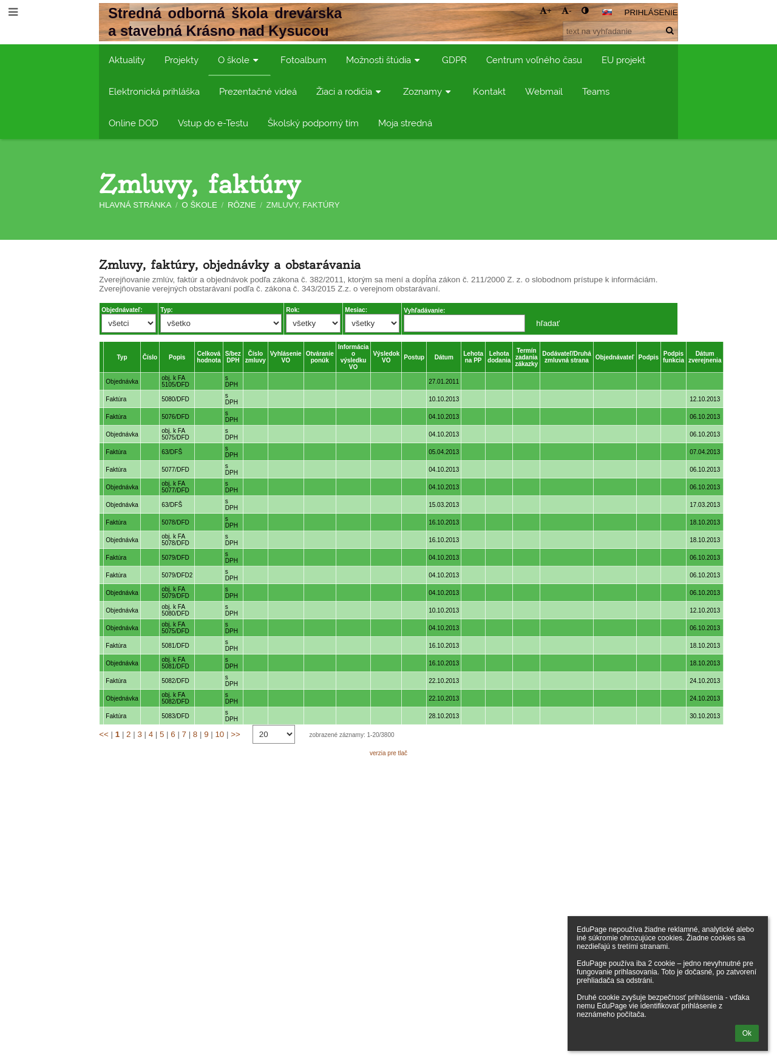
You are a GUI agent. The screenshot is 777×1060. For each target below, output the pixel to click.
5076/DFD (175, 416)
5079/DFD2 (176, 575)
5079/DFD (175, 557)
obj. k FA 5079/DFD (175, 592)
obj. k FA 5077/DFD (175, 487)
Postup (414, 357)
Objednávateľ (614, 357)
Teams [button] (595, 91)
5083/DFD (175, 716)
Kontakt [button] (489, 91)
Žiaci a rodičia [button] (350, 91)
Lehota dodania (499, 357)
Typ (122, 357)
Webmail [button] (544, 91)
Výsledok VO (386, 357)
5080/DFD (175, 399)
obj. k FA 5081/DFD (175, 663)
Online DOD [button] (133, 123)
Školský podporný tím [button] (313, 123)
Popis (177, 357)
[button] (607, 12)
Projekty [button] (181, 60)
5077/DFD (175, 469)
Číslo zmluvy (255, 357)
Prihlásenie (651, 12)
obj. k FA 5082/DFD (175, 698)
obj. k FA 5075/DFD (175, 434)
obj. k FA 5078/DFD (175, 539)
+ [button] (546, 10)
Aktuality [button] (127, 60)
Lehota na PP (473, 357)
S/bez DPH (233, 357)
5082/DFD (175, 681)
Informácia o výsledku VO (353, 357)
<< (104, 734)
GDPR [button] (454, 60)
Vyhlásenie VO (286, 357)
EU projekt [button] (623, 60)
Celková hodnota (208, 357)
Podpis (649, 357)
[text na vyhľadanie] (620, 31)
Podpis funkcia (673, 357)
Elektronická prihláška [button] (154, 91)
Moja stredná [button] (405, 123)
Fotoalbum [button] (303, 60)
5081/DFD (175, 645)
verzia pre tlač (388, 753)
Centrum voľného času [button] (534, 60)
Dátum (444, 357)
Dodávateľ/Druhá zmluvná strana (566, 357)
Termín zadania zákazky (526, 357)
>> (235, 734)
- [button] (566, 10)
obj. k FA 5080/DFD (175, 610)
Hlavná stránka (135, 204)
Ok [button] (747, 1033)
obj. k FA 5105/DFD (175, 381)
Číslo (150, 357)
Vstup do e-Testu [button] (213, 123)
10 (219, 734)
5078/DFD (175, 522)
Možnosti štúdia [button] (384, 60)
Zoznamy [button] (428, 91)
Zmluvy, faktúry (303, 204)
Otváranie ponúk (320, 357)
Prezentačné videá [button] (258, 91)
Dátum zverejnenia (704, 357)
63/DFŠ (171, 452)
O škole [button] (239, 60)
